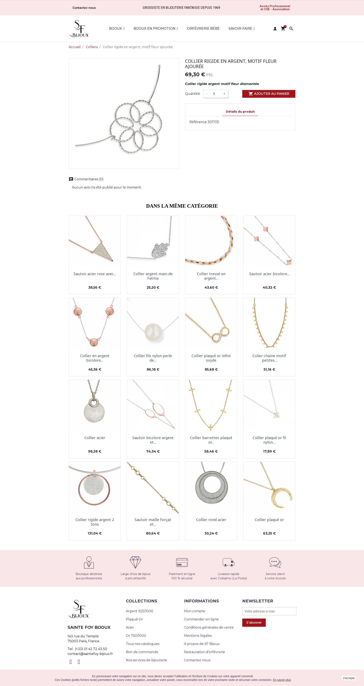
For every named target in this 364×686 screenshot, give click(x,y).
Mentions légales (198, 636)
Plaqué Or (134, 619)
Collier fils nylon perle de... (153, 358)
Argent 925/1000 (139, 611)
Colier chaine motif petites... (269, 358)
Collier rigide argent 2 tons (95, 522)
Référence (198, 122)
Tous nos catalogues (142, 644)
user (275, 28)
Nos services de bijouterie (146, 660)
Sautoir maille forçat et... (153, 522)
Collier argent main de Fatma (153, 276)
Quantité (192, 94)
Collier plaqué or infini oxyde (211, 358)
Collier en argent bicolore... (94, 358)
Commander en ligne (201, 619)
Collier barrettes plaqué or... (211, 440)
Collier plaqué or (269, 519)
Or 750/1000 (136, 636)
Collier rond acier (211, 519)
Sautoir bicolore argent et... (153, 440)
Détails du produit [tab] (240, 111)
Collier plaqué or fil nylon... (269, 440)
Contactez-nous (197, 660)
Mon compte (194, 611)
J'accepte (349, 678)
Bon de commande (142, 652)
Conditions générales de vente (209, 627)
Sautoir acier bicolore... (269, 273)
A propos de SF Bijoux (202, 644)
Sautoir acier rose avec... (95, 273)
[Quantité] (215, 94)
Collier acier (94, 437)
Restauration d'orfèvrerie (204, 652)
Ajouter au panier (268, 93)
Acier (130, 627)
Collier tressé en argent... (211, 276)
